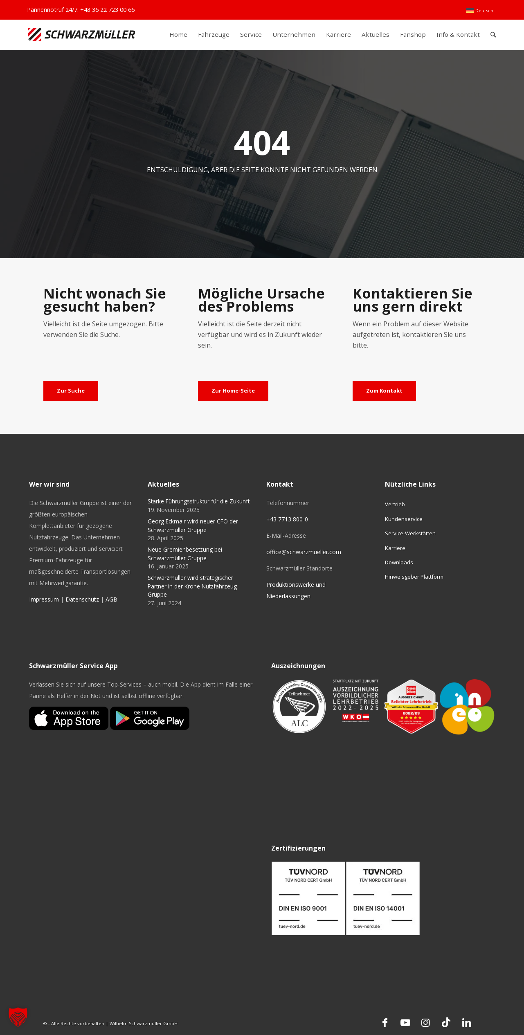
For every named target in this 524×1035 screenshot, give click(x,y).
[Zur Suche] (70, 391)
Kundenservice (404, 519)
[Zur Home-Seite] (233, 391)
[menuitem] (479, 10)
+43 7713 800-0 (287, 519)
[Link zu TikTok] (446, 1022)
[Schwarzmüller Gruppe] (81, 34)
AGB (111, 599)
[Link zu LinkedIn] (467, 1022)
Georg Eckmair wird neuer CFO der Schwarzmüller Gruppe (193, 525)
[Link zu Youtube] (405, 1022)
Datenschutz (82, 599)
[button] (18, 1017)
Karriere (395, 548)
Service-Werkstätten (410, 533)
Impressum (44, 599)
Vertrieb (395, 504)
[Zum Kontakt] (384, 391)
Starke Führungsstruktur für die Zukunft (199, 501)
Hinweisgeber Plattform (414, 576)
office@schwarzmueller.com (303, 552)
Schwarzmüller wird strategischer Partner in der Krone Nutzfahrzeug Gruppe (192, 586)
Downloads (399, 562)
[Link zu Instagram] (426, 1022)
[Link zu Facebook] (385, 1022)
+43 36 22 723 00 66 (107, 9)
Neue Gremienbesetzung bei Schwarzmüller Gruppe (185, 553)
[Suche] (493, 34)
